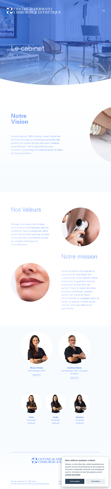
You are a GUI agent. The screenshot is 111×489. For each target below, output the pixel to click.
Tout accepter (75, 481)
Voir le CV (37, 375)
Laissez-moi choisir (72, 475)
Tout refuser (95, 481)
